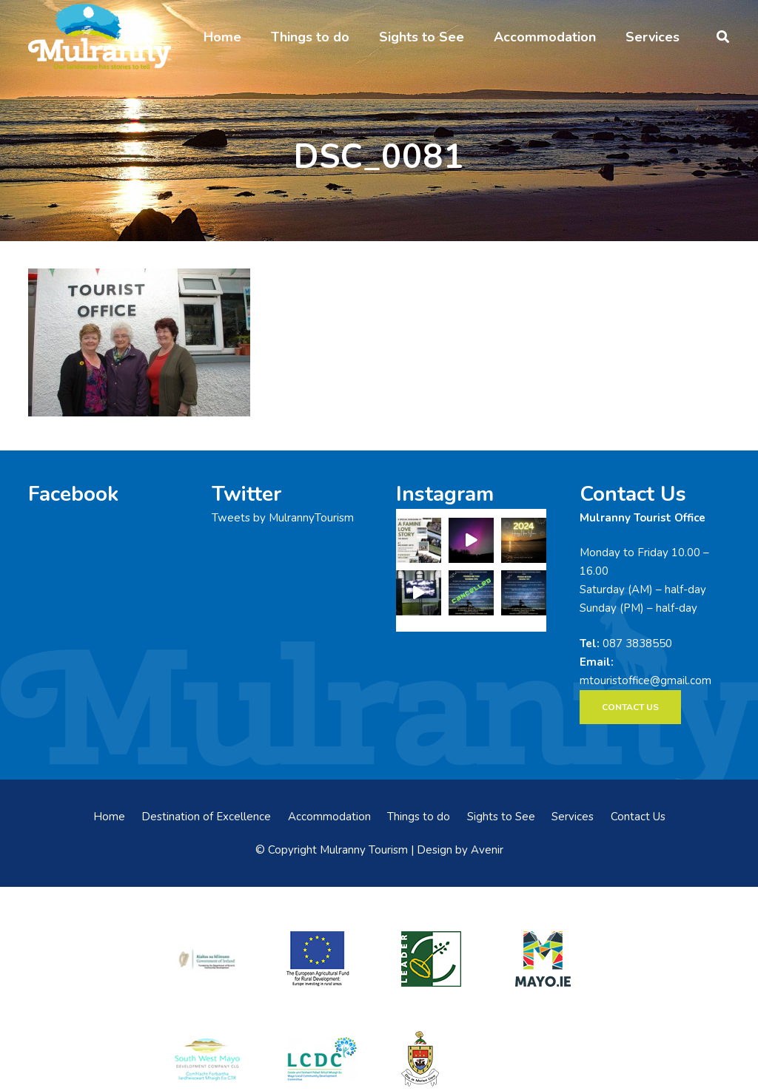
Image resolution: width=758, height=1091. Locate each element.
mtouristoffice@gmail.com (645, 680)
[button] (723, 36)
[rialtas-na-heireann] (207, 959)
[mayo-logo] (550, 959)
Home (109, 816)
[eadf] (322, 959)
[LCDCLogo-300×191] (322, 1059)
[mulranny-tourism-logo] (99, 37)
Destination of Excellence (206, 816)
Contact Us (638, 816)
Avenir (487, 849)
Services (572, 816)
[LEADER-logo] (436, 959)
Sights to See (501, 816)
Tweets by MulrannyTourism (283, 517)
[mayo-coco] (436, 1059)
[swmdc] (207, 1059)
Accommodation (329, 816)
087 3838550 (637, 643)
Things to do (418, 816)
